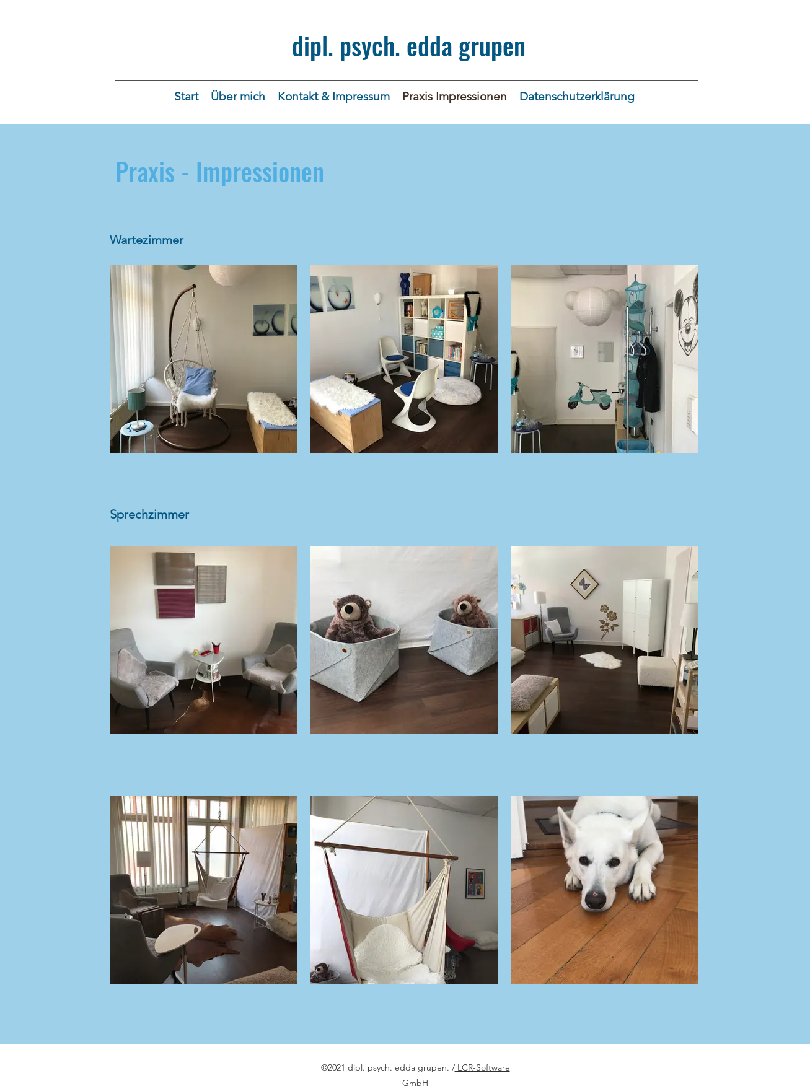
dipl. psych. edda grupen (409, 45)
